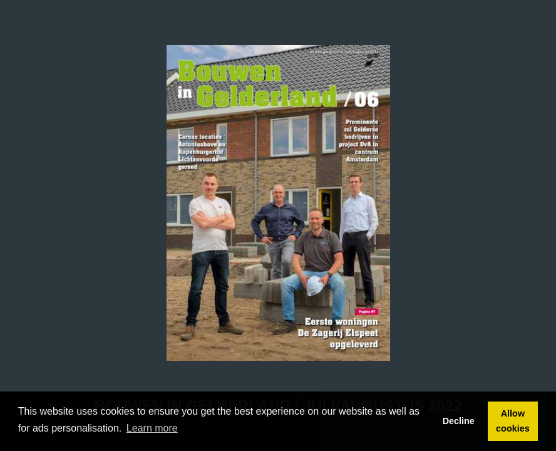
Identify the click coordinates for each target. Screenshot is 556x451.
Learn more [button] (152, 428)
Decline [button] (459, 421)
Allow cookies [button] (513, 420)
